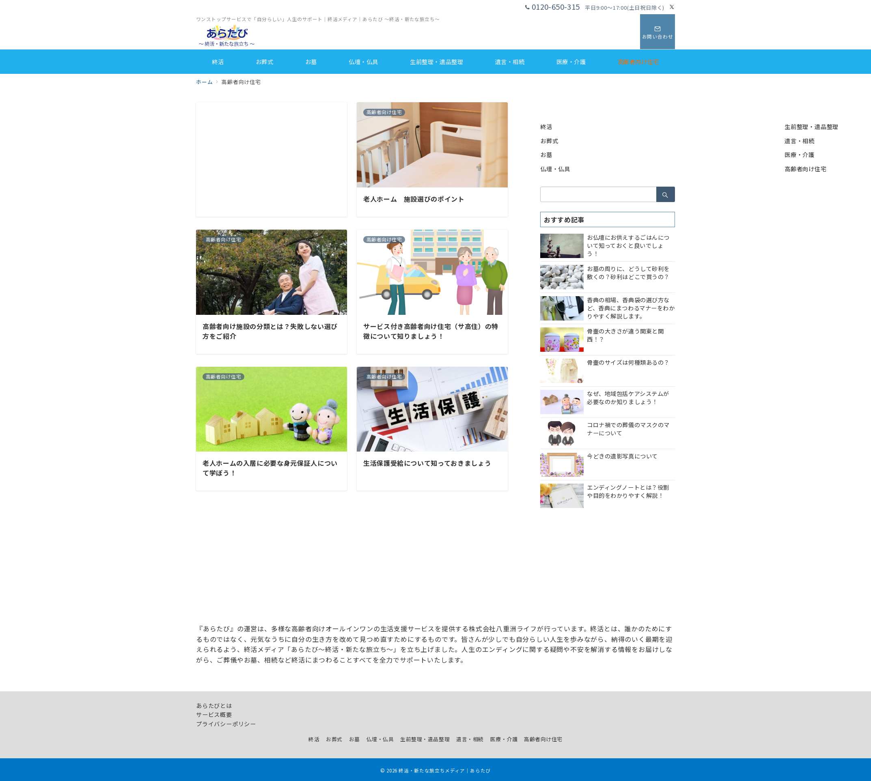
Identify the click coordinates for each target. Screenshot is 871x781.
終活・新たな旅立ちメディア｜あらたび (445, 770)
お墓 (546, 155)
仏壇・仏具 (555, 169)
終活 (546, 127)
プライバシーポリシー (226, 724)
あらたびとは (214, 705)
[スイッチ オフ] (657, 31)
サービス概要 (214, 714)
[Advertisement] (271, 159)
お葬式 (549, 141)
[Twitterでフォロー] (672, 7)
